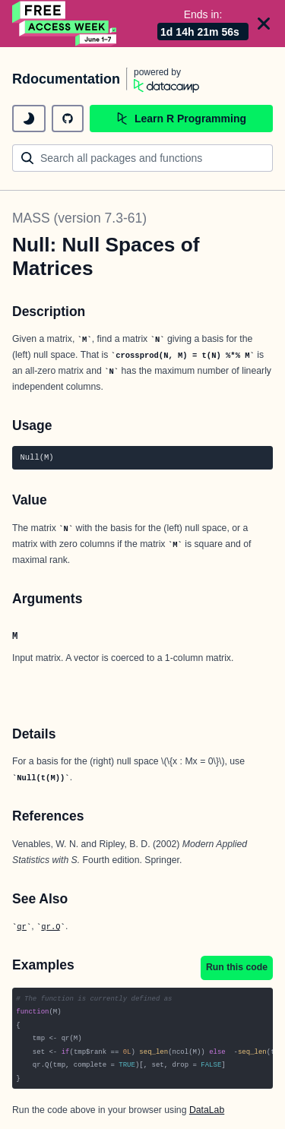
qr (22, 926)
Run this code (237, 967)
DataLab (206, 1110)
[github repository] (68, 118)
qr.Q (50, 926)
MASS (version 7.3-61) (79, 218)
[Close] (264, 23)
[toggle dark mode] (29, 118)
